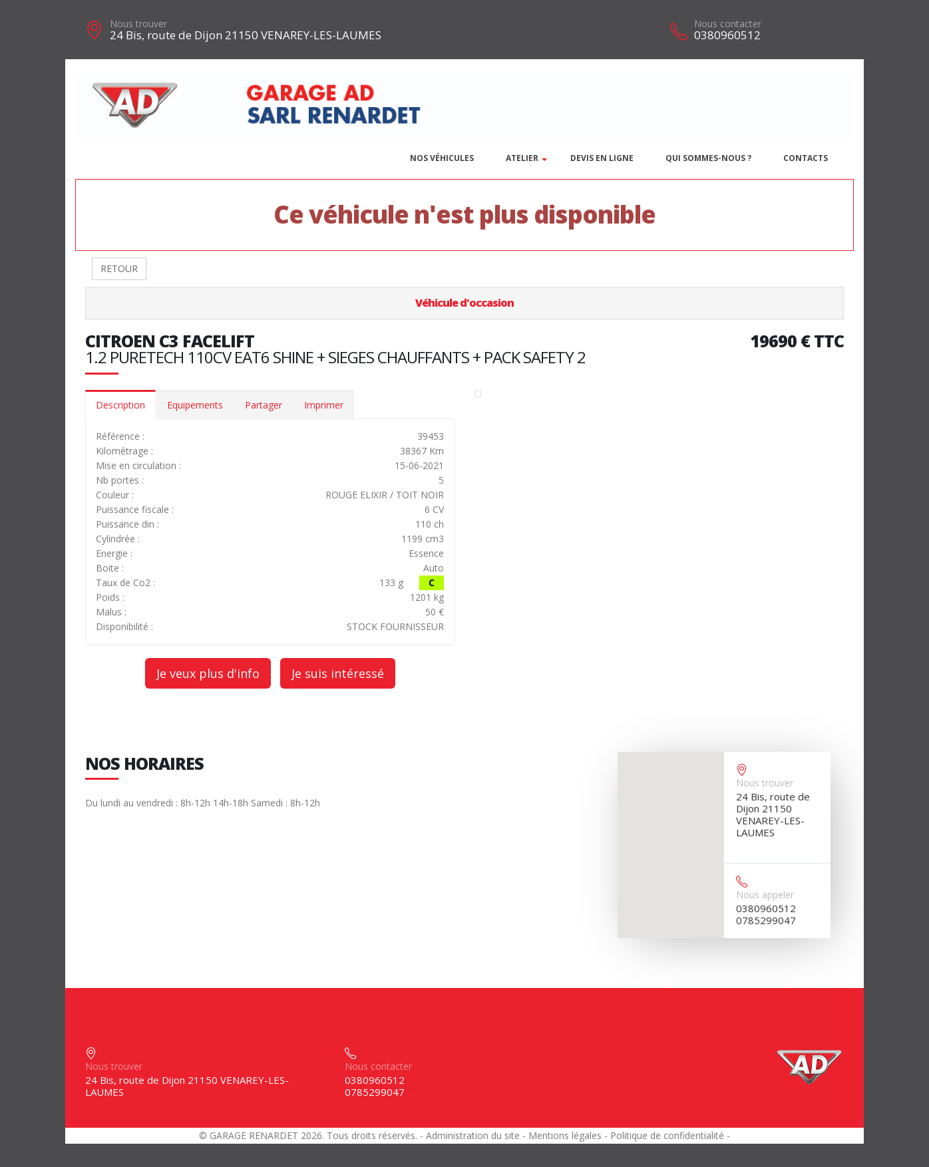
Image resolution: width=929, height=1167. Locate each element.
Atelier (522, 158)
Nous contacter (727, 23)
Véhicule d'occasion (464, 302)
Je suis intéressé (337, 673)
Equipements (195, 405)
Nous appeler (765, 894)
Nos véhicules (442, 158)
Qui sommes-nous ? (708, 158)
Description (120, 405)
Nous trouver (138, 23)
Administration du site (473, 1135)
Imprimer (323, 405)
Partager (263, 405)
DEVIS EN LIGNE (602, 158)
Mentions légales (565, 1135)
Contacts (805, 158)
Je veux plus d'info (208, 673)
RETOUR (119, 268)
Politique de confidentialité (667, 1135)
